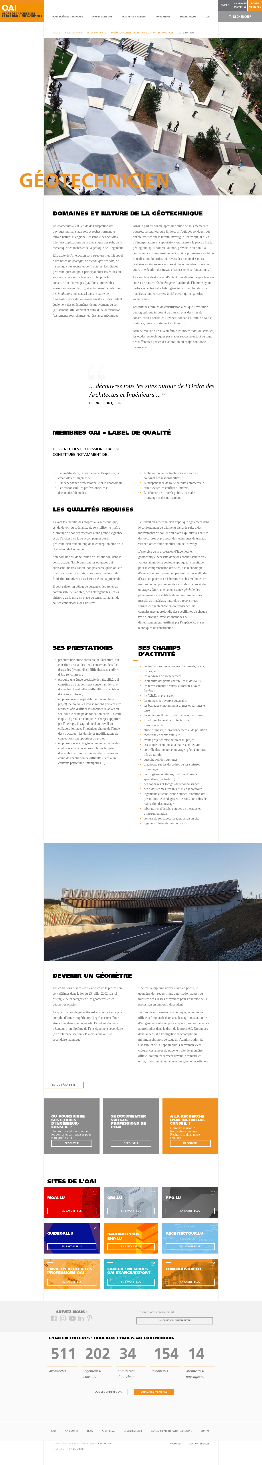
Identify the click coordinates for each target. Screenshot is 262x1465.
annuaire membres (240, 5)
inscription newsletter (175, 1320)
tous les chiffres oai (107, 1392)
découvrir (71, 1143)
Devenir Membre (133, 1431)
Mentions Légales (198, 1444)
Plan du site (71, 1431)
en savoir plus (72, 1211)
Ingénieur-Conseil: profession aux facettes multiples (142, 33)
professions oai (102, 17)
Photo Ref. (175, 1444)
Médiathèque (188, 17)
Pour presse (108, 1431)
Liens (90, 1431)
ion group (78, 1449)
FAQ (53, 1431)
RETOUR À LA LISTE (64, 1085)
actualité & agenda (134, 17)
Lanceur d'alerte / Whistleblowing (171, 1431)
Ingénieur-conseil (97, 33)
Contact (206, 1431)
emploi (225, 5)
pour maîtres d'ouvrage (67, 17)
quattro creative (100, 1444)
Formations (163, 17)
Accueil (57, 33)
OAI (208, 17)
